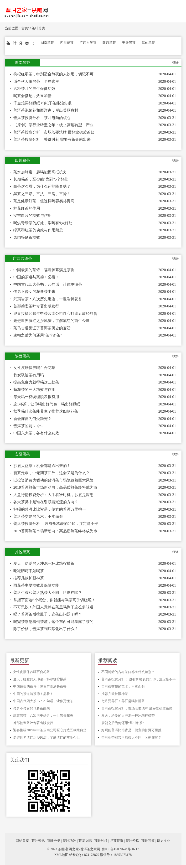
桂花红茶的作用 (26, 208)
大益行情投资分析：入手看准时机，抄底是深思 (53, 495)
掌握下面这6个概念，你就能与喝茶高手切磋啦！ (54, 600)
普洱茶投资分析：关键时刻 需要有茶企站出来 (52, 139)
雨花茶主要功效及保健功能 (36, 585)
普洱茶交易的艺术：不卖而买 (38, 516)
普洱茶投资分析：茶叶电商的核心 (42, 118)
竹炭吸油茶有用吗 (28, 375)
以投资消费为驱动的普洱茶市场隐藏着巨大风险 (53, 480)
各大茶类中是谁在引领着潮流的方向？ (45, 502)
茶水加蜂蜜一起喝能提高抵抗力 (40, 172)
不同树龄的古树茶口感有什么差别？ (128, 672)
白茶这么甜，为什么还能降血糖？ (42, 186)
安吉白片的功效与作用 (32, 215)
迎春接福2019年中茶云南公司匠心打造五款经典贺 (55, 313)
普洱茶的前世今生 (28, 426)
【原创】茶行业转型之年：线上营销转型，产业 (53, 125)
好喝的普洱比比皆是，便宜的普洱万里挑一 (49, 509)
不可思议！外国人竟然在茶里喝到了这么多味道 (53, 607)
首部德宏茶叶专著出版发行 (36, 306)
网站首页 (22, 841)
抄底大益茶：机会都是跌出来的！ (42, 466)
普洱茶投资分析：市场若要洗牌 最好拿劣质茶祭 (53, 132)
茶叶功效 (69, 841)
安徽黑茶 (128, 43)
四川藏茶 (66, 43)
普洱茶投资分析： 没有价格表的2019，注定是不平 (55, 524)
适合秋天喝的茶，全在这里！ (38, 81)
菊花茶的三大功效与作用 (34, 390)
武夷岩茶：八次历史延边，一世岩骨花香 (47, 299)
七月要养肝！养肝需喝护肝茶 (123, 701)
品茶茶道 (116, 841)
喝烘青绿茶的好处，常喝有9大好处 (42, 223)
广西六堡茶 (88, 43)
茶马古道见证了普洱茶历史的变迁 (42, 328)
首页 (24, 28)
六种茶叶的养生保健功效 (34, 89)
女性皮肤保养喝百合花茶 (34, 368)
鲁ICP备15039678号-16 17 (120, 849)
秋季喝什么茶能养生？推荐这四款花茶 (45, 411)
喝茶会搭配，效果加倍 (32, 96)
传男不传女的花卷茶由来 (34, 292)
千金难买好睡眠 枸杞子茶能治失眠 (42, 103)
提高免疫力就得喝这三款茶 (36, 382)
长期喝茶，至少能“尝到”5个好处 (40, 179)
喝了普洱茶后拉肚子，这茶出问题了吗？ (47, 614)
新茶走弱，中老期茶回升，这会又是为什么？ (51, 473)
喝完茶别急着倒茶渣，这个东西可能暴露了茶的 (53, 622)
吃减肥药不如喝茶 (28, 571)
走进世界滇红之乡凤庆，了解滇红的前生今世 (51, 321)
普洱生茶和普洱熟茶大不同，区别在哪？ (47, 592)
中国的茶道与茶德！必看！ (36, 277)
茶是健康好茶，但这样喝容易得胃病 (43, 201)
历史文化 (163, 841)
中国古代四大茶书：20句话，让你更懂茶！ (49, 284)
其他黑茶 (148, 43)
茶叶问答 (148, 841)
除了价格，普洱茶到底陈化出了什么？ (45, 629)
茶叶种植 (101, 841)
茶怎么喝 (85, 841)
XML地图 (61, 855)
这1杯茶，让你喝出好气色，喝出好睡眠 (46, 404)
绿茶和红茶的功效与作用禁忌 (38, 230)
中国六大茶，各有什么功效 (36, 433)
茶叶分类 (38, 28)
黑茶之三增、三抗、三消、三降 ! (41, 194)
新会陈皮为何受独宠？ (32, 419)
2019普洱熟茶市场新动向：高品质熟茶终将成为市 (55, 487)
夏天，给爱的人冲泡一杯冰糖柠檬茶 (43, 563)
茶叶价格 (132, 841)
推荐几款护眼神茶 (28, 578)
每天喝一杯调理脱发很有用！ (38, 397)
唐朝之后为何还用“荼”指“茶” (37, 335)
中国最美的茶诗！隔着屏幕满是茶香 (43, 270)
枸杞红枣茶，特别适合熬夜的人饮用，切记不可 (53, 74)
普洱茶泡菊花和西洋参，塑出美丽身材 (45, 110)
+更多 (175, 62)
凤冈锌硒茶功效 (26, 237)
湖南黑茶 (47, 43)
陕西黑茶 (109, 43)
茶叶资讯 (38, 841)
